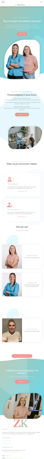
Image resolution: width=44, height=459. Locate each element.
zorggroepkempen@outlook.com (11, 451)
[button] (41, 2)
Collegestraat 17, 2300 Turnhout (14, 458)
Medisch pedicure (7, 443)
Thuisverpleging (6, 440)
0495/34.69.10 (8, 455)
